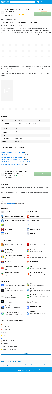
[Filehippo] (5, 2)
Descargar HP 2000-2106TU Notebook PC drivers (13, 164)
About (2, 361)
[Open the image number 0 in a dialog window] (7, 90)
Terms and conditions (6, 364)
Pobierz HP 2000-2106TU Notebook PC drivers (12, 152)
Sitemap (20, 361)
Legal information (34, 364)
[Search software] (32, 2)
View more (26, 353)
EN (48, 2)
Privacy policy (25, 364)
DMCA (42, 364)
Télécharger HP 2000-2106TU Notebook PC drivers (13, 159)
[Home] (1, 6)
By (10, 14)
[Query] (22, 2)
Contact (8, 361)
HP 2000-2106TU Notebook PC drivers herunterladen (14, 154)
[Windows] (5, 6)
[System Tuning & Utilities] (12, 6)
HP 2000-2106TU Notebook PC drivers (17, 172)
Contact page (11, 203)
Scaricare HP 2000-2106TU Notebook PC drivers (13, 150)
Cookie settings (4, 365)
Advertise (13, 361)
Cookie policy (16, 364)
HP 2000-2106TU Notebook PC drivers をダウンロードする (15, 161)
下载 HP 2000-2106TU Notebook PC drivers (11, 157)
